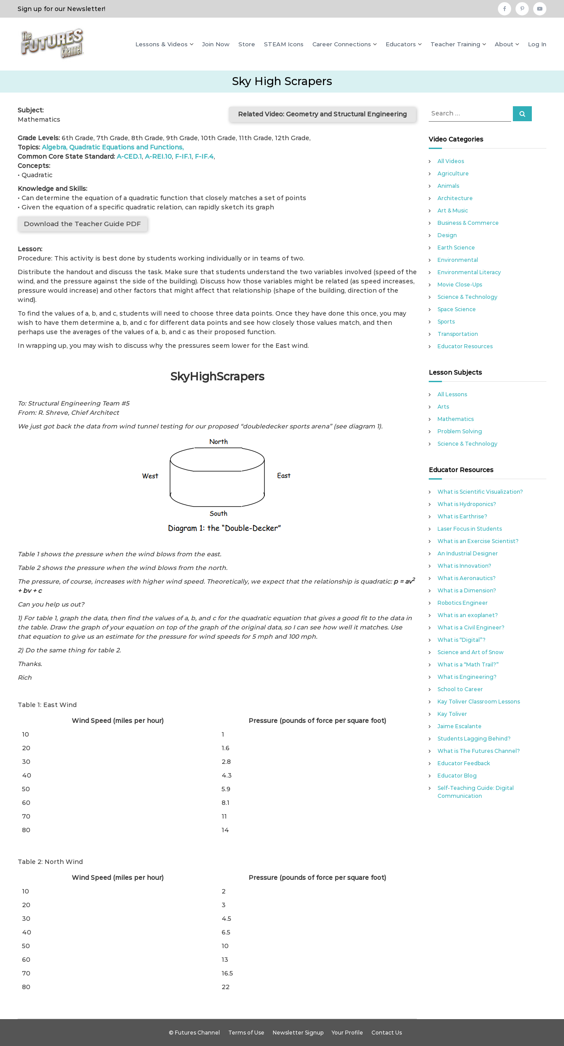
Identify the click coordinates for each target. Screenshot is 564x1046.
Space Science (457, 309)
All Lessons (452, 394)
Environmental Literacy (469, 272)
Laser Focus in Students (470, 528)
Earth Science (456, 247)
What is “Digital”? (462, 640)
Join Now (216, 44)
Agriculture (453, 173)
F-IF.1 (183, 156)
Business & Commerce (468, 223)
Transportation (458, 334)
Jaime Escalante (460, 726)
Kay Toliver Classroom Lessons (479, 701)
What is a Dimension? (467, 590)
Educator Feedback (464, 763)
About (504, 44)
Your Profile (347, 1032)
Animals (448, 185)
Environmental (458, 260)
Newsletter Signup (298, 1032)
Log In (537, 44)
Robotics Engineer (463, 602)
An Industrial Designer (468, 553)
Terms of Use (246, 1032)
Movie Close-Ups (460, 284)
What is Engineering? (467, 677)
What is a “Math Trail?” (468, 664)
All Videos (451, 161)
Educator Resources (465, 346)
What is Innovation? (464, 565)
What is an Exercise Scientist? (478, 541)
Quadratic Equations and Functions (125, 147)
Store (246, 44)
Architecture (455, 198)
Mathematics (456, 419)
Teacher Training (455, 44)
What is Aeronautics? (467, 578)
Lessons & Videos (161, 44)
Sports (446, 321)
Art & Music (453, 210)
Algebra (54, 147)
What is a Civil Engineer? (471, 627)
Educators (401, 44)
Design (447, 235)
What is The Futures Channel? (479, 751)
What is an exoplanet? (468, 615)
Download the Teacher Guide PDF (82, 224)
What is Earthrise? (462, 516)
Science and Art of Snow (471, 652)
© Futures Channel (194, 1032)
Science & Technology (467, 297)
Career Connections (341, 44)
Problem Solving (460, 431)
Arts (443, 406)
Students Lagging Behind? (474, 738)
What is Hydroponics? (467, 504)
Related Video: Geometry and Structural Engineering (322, 114)
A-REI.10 (158, 156)
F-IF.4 (204, 156)
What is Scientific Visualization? (480, 491)
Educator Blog (457, 775)
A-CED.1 (129, 156)
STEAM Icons (284, 44)
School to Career (460, 689)
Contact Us (386, 1032)
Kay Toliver (452, 714)
